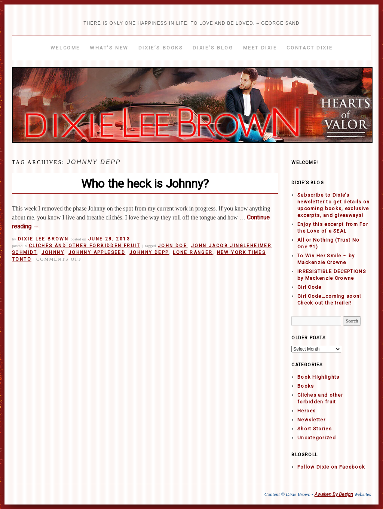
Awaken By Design (334, 494)
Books (305, 386)
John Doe (172, 245)
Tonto (21, 259)
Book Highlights (318, 377)
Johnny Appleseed (96, 252)
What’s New (109, 48)
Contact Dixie (310, 48)
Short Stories (314, 428)
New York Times (241, 252)
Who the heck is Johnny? (145, 183)
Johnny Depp (149, 252)
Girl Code (309, 287)
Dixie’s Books (160, 48)
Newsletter (311, 419)
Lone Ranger (192, 252)
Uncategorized (316, 437)
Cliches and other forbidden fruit (84, 245)
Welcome (65, 48)
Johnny (53, 252)
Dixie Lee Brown (43, 239)
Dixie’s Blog (213, 48)
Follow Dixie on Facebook (331, 467)
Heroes (306, 410)
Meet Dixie (260, 48)
